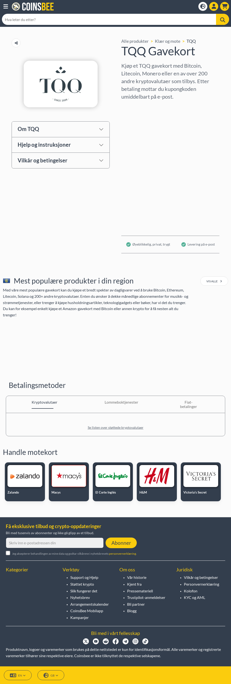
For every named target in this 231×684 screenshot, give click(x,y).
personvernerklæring (122, 553)
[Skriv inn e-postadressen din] (55, 543)
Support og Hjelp (84, 577)
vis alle (214, 281)
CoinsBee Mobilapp (86, 610)
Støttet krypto (82, 584)
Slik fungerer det (83, 591)
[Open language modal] (202, 6)
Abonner (121, 543)
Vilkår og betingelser (42, 160)
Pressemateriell (140, 591)
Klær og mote (167, 41)
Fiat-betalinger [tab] (188, 404)
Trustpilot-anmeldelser (146, 597)
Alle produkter (135, 41)
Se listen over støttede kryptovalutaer (116, 427)
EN (18, 675)
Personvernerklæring (201, 584)
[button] (5, 6)
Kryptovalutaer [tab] (42, 402)
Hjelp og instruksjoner (44, 144)
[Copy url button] (16, 42)
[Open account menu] (213, 6)
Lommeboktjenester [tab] (115, 402)
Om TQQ (28, 129)
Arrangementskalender (89, 604)
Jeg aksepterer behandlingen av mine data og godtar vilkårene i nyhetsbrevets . (74, 553)
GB (50, 675)
